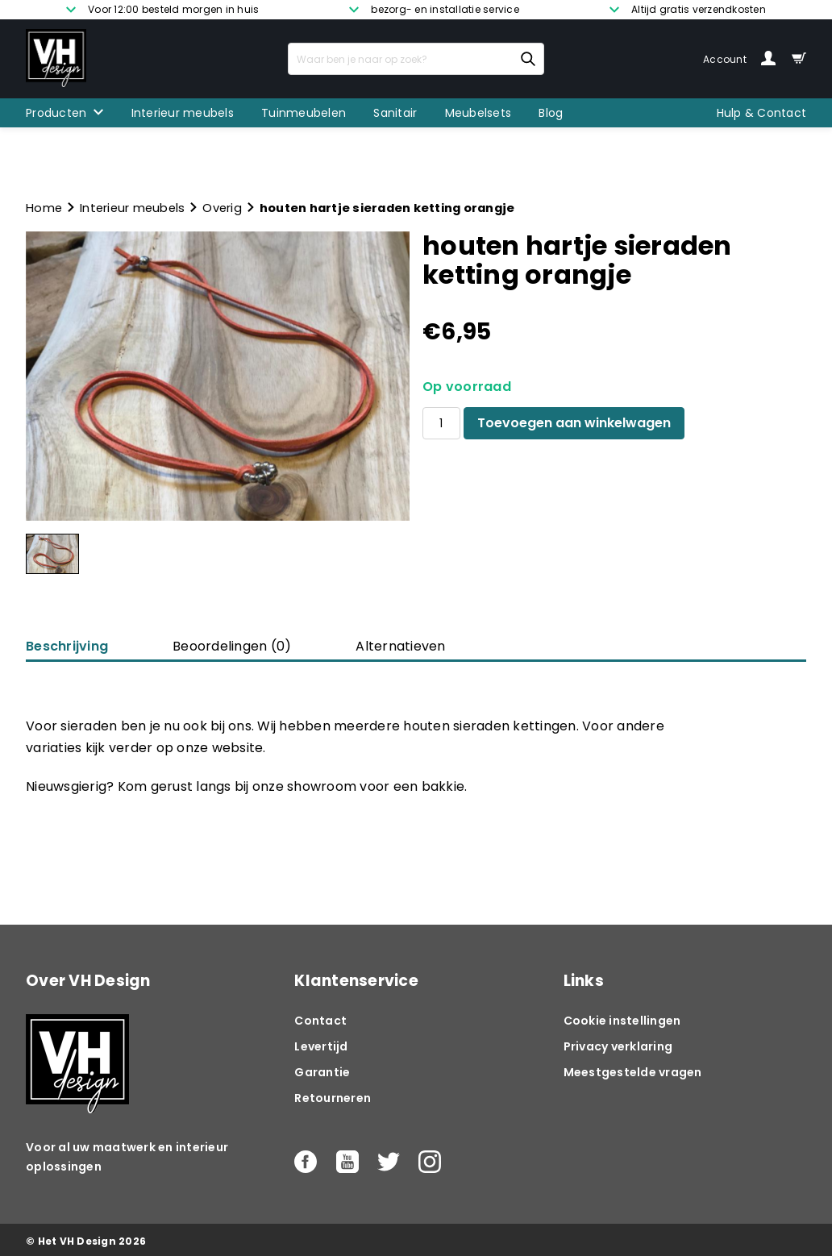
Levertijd (320, 1046)
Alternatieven (400, 646)
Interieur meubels (182, 113)
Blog (551, 113)
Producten (56, 113)
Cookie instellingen (622, 1021)
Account (739, 59)
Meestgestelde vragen (633, 1072)
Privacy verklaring (618, 1046)
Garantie (322, 1072)
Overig (222, 208)
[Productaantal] (441, 423)
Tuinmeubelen (303, 113)
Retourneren (332, 1098)
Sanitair (395, 113)
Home (44, 208)
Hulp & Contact (762, 113)
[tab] (231, 646)
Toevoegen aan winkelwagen (574, 423)
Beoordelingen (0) (232, 646)
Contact (320, 1021)
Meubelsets (478, 113)
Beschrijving (67, 646)
